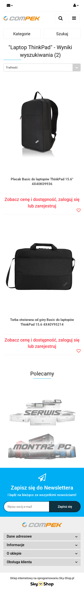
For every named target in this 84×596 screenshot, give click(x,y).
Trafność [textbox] (12, 67)
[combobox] (42, 67)
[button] (42, 536)
